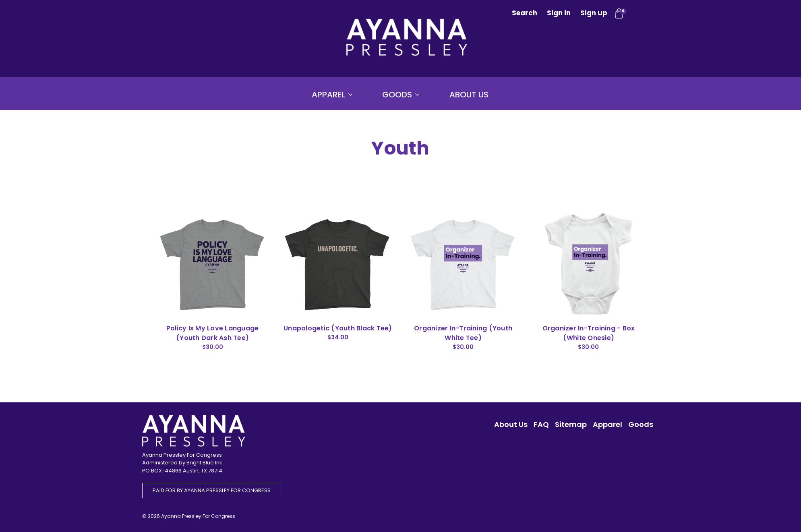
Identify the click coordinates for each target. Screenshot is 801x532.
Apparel (332, 94)
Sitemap (571, 424)
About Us (468, 94)
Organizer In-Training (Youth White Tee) (463, 333)
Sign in (559, 13)
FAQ (541, 424)
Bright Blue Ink (204, 462)
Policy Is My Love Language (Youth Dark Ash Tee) (212, 333)
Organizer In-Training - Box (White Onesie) (588, 333)
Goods (400, 94)
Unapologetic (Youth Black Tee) (338, 328)
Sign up (593, 13)
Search (524, 13)
